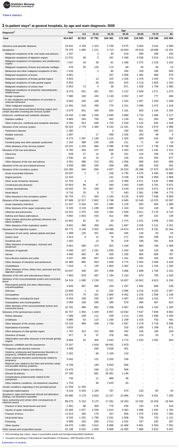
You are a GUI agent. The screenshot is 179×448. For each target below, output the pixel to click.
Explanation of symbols (14, 442)
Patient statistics (12, 15)
